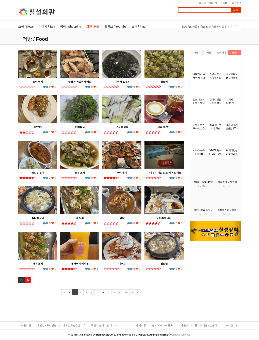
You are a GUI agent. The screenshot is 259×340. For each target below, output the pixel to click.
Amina (153, 334)
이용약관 (26, 325)
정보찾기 (224, 2)
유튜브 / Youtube (115, 26)
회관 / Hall (92, 26)
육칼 (122, 218)
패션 (196, 52)
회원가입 (213, 2)
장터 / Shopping (70, 26)
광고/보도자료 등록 (162, 325)
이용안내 (184, 325)
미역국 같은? (122, 81)
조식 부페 (38, 81)
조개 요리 (80, 172)
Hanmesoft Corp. (106, 334)
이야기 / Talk (47, 26)
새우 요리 (38, 263)
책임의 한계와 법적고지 (104, 325)
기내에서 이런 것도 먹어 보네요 (164, 172)
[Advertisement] (101, 309)
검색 (235, 10)
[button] (193, 231)
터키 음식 (122, 172)
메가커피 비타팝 (80, 263)
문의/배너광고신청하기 (207, 325)
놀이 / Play (138, 26)
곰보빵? (37, 127)
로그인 (202, 2)
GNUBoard (142, 334)
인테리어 (221, 52)
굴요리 (164, 81)
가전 (209, 52)
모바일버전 (232, 325)
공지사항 (141, 325)
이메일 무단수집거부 (74, 325)
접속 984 (236, 2)
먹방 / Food (35, 39)
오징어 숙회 (122, 127)
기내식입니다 (164, 218)
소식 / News (26, 26)
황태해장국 (38, 218)
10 (126, 292)
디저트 (122, 263)
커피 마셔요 (164, 127)
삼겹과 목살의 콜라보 (79, 81)
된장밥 (164, 263)
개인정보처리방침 (46, 325)
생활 (234, 52)
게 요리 (80, 218)
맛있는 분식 (37, 172)
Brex (165, 334)
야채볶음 (80, 127)
